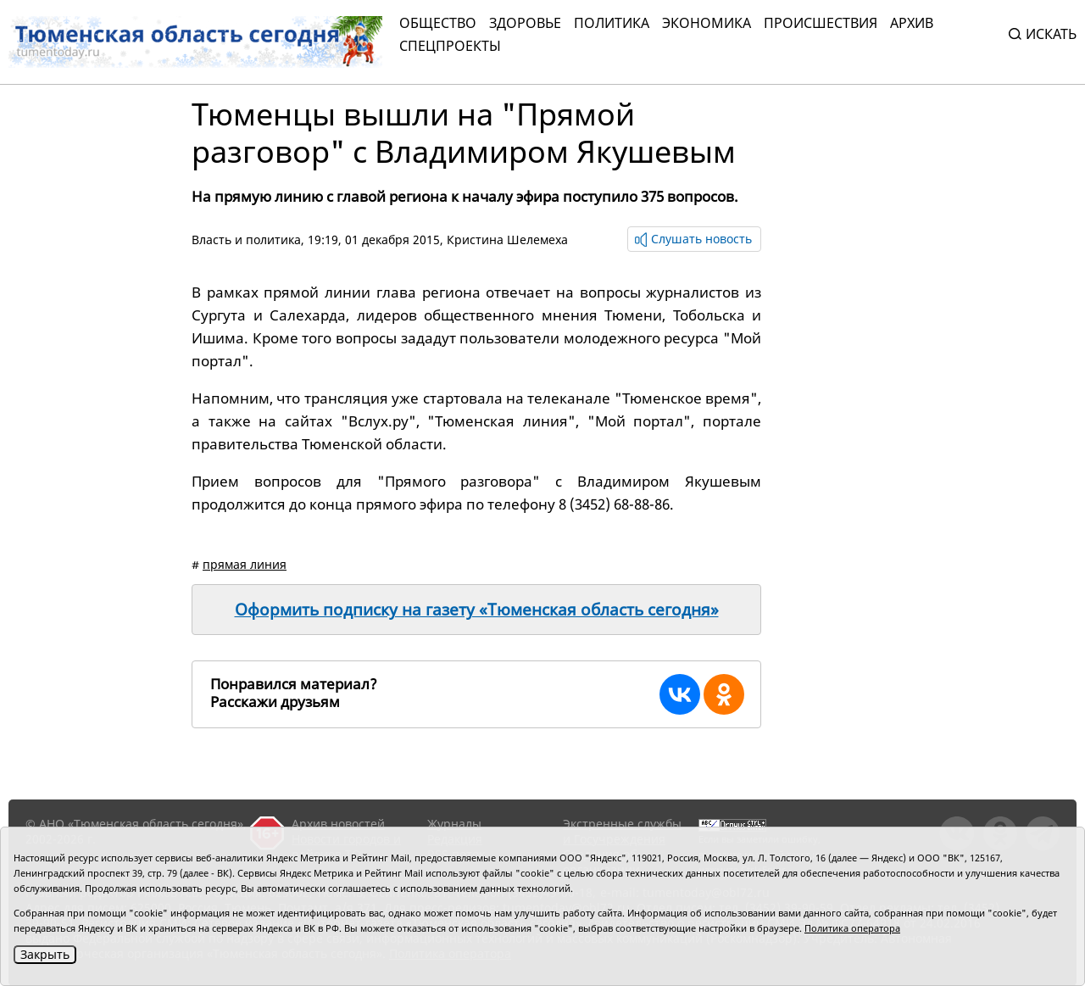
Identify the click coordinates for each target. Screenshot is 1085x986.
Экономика (706, 23)
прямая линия (245, 564)
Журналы (454, 824)
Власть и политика (246, 239)
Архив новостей (338, 824)
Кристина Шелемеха (507, 239)
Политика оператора (852, 928)
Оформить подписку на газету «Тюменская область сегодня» (477, 610)
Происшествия (820, 23)
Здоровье (525, 23)
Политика (611, 23)
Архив (911, 23)
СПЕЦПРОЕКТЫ (450, 45)
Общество (437, 23)
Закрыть (45, 954)
